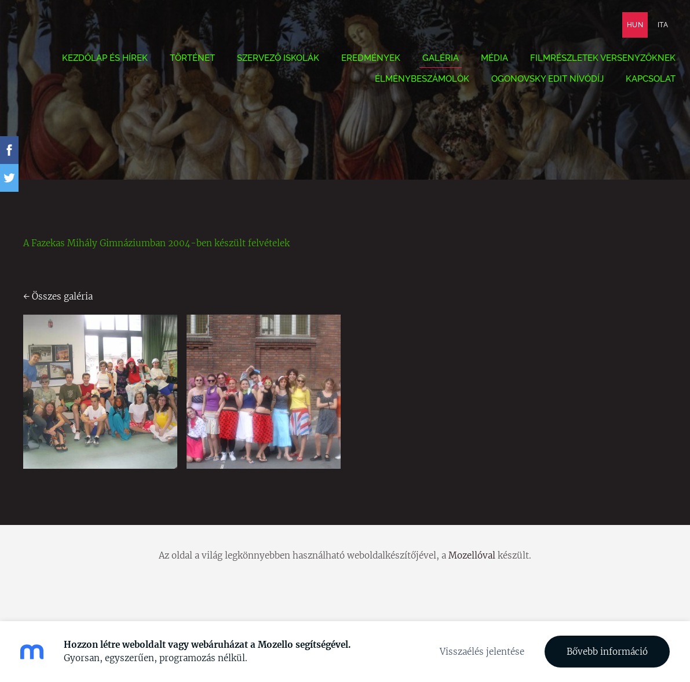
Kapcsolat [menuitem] (642, 82)
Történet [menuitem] (183, 61)
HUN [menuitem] (626, 28)
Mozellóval (471, 555)
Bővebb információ (607, 651)
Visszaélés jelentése (482, 651)
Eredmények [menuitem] (362, 61)
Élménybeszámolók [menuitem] (413, 82)
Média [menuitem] (485, 61)
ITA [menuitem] (654, 28)
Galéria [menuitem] (432, 61)
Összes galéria (62, 296)
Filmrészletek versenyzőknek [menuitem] (594, 61)
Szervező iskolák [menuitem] (269, 61)
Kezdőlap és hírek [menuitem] (96, 61)
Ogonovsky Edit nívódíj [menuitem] (539, 82)
